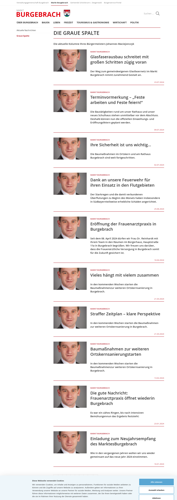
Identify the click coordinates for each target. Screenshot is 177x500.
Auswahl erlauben (156, 476)
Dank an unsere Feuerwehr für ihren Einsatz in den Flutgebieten (122, 182)
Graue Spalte (23, 35)
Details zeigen (131, 495)
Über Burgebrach (27, 22)
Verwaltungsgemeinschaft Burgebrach (33, 2)
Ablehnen (156, 484)
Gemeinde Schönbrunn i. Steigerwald (86, 2)
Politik (134, 22)
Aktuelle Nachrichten (26, 30)
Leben (56, 22)
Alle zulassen (156, 468)
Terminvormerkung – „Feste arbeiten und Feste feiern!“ (117, 99)
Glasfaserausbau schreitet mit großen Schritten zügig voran (119, 59)
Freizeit (68, 22)
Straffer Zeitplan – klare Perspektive (125, 314)
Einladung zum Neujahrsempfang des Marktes (123, 441)
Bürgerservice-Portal (112, 2)
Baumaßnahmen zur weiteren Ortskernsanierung (119, 351)
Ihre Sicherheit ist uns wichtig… (120, 144)
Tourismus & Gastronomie (93, 22)
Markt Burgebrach (59, 2)
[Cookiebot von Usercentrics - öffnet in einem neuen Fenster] (16, 495)
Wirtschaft (120, 22)
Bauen (46, 22)
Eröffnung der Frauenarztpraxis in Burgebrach (123, 226)
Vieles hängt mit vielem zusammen (124, 275)
